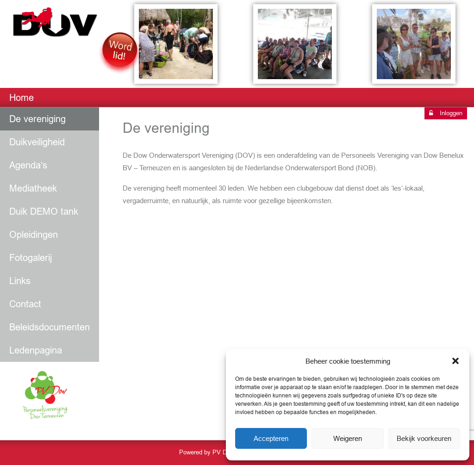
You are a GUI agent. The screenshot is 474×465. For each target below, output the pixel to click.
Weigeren (347, 438)
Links (20, 281)
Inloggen (445, 113)
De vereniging (37, 119)
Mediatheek (33, 188)
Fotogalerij (30, 258)
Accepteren (271, 438)
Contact (25, 304)
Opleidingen (33, 234)
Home (21, 98)
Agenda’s (28, 165)
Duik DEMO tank (43, 211)
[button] (455, 361)
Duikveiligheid (37, 142)
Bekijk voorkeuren (424, 438)
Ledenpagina (35, 350)
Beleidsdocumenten (49, 327)
